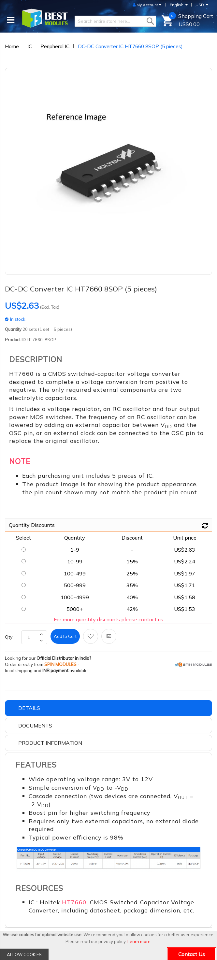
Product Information (50, 743)
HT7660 (74, 902)
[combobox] (115, 21)
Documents (35, 725)
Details (29, 708)
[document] (108, 945)
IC (29, 46)
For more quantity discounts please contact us (108, 619)
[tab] (108, 708)
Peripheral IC (54, 46)
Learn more (139, 941)
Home (12, 46)
